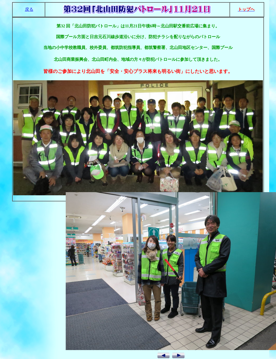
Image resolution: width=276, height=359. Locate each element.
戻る (29, 9)
